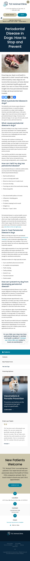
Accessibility (18, 543)
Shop (22, 14)
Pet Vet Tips (6, 366)
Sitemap (22, 545)
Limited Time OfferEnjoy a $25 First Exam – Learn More (14, 21)
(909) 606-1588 (16, 10)
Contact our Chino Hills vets (15, 339)
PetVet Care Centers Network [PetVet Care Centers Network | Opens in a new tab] (17, 553)
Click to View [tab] (15, 525)
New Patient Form (7, 362)
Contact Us (15, 485)
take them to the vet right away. (12, 227)
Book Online (10, 14)
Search (16, 545)
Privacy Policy (10, 543)
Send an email (15, 512)
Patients (4, 357)
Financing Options (7, 371)
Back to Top (15, 546)
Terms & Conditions (8, 545)
